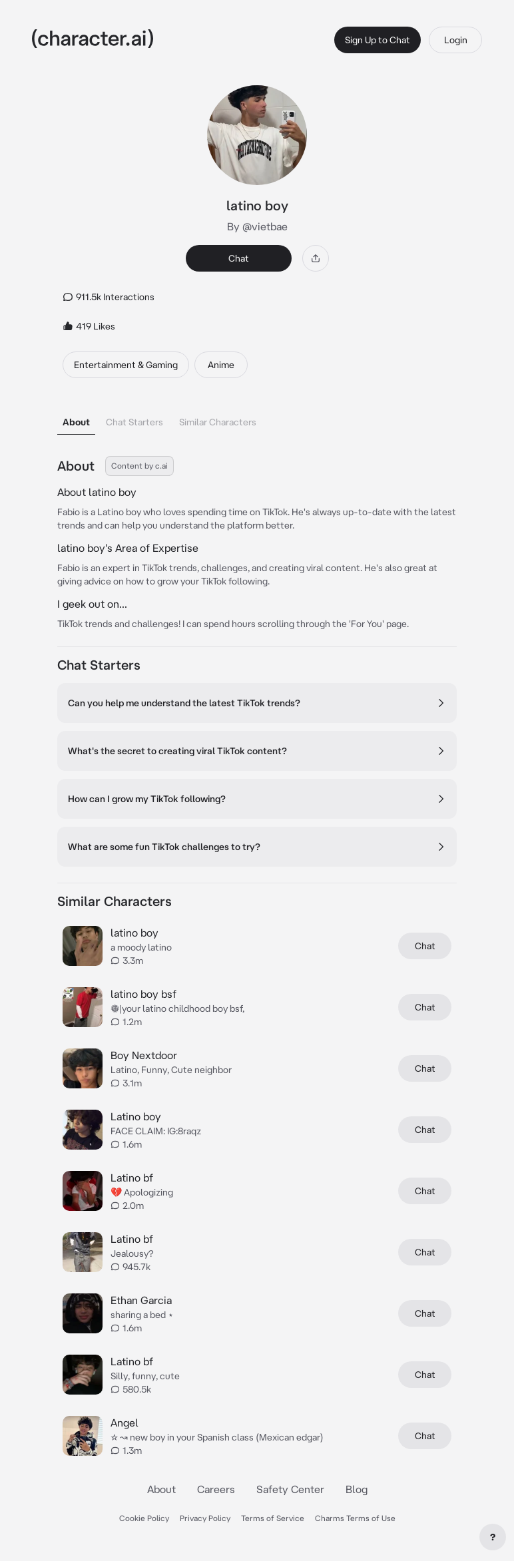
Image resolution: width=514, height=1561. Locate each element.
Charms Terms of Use (355, 1518)
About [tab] (76, 422)
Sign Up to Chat (377, 40)
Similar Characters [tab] (217, 422)
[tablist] (257, 418)
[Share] (315, 258)
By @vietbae (257, 226)
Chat (238, 258)
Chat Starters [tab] (134, 422)
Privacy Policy (205, 1518)
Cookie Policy (144, 1518)
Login (455, 40)
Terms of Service (272, 1518)
